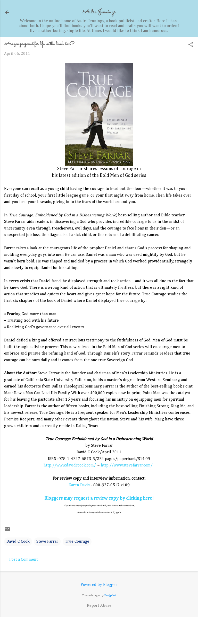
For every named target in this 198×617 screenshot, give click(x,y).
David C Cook (18, 542)
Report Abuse (99, 606)
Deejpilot (110, 595)
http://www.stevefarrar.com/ (127, 465)
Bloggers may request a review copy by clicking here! (99, 498)
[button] (191, 45)
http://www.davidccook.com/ (70, 465)
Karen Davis (79, 485)
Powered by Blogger (99, 585)
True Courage (77, 542)
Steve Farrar (47, 542)
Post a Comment (23, 560)
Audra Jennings (99, 12)
